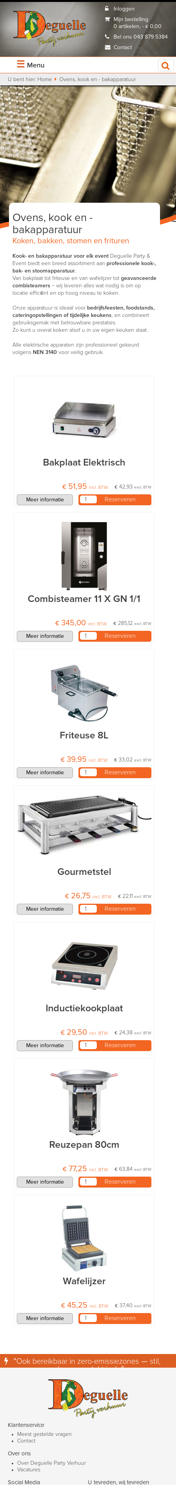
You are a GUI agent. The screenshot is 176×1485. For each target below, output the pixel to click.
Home (44, 79)
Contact (123, 47)
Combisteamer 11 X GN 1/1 (84, 599)
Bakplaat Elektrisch (84, 462)
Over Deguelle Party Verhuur (51, 1463)
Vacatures (28, 1470)
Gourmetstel (84, 872)
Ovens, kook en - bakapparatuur (97, 79)
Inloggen (124, 9)
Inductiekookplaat (84, 1008)
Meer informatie (45, 500)
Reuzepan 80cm (84, 1145)
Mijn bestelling (131, 19)
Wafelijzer (84, 1281)
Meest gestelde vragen (44, 1434)
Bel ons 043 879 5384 (141, 37)
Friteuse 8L (84, 735)
